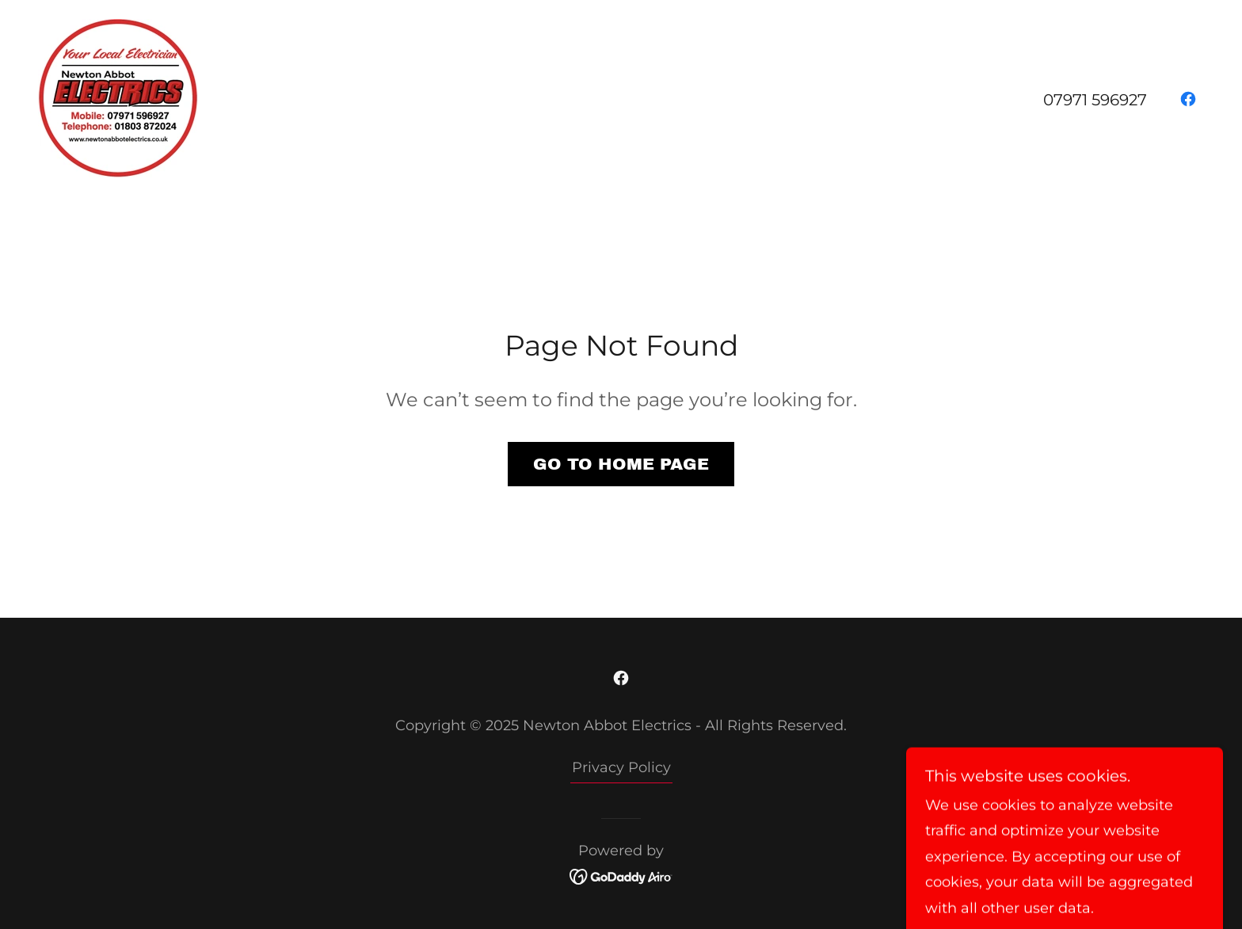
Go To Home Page (621, 464)
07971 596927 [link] (1095, 99)
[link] (118, 97)
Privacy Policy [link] (621, 767)
